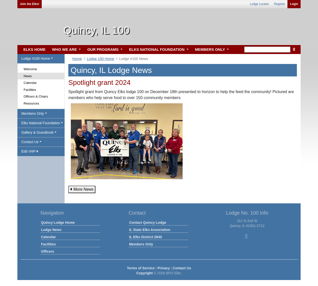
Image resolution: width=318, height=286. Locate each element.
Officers (47, 251)
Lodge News (51, 230)
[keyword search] (267, 50)
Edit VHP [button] (29, 151)
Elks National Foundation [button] (40, 123)
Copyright (144, 273)
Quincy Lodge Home (58, 223)
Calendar (30, 83)
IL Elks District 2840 (145, 237)
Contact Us (182, 268)
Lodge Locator (259, 4)
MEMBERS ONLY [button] (210, 49)
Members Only (141, 244)
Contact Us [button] (30, 142)
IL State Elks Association (149, 230)
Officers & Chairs (36, 96)
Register (279, 4)
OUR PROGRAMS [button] (103, 49)
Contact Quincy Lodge (147, 223)
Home (77, 59)
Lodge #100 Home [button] (35, 58)
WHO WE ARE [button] (65, 49)
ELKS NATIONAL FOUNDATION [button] (157, 49)
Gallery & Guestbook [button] (37, 132)
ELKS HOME (34, 49)
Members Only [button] (32, 113)
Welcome (30, 69)
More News (81, 189)
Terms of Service (141, 268)
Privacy (164, 268)
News (28, 76)
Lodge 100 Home (100, 59)
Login (294, 4)
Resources (31, 103)
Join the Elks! (29, 4)
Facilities (30, 90)
